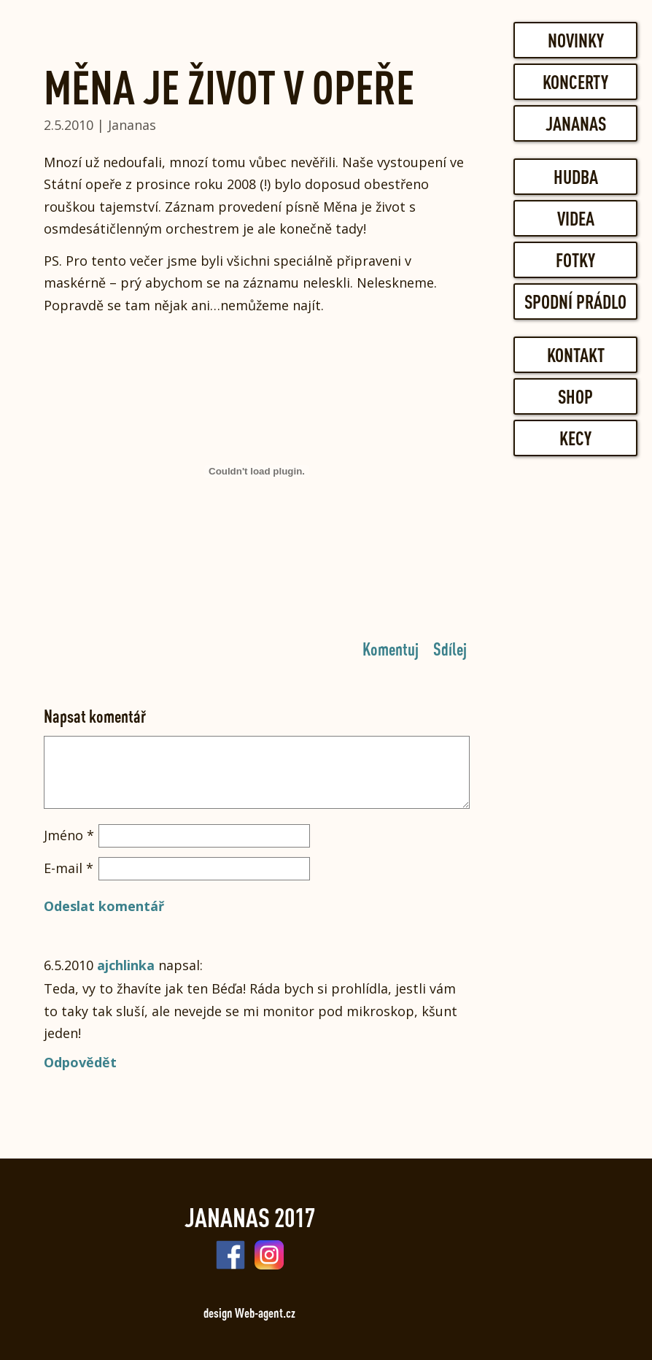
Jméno (69, 835)
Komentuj (390, 648)
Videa (575, 218)
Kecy (575, 438)
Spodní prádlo (575, 301)
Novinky (576, 40)
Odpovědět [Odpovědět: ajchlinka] (80, 1062)
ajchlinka (126, 965)
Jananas (576, 123)
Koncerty (575, 82)
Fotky (575, 260)
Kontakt (576, 355)
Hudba (576, 177)
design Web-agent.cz (249, 1312)
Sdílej (450, 648)
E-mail (68, 868)
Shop (575, 396)
